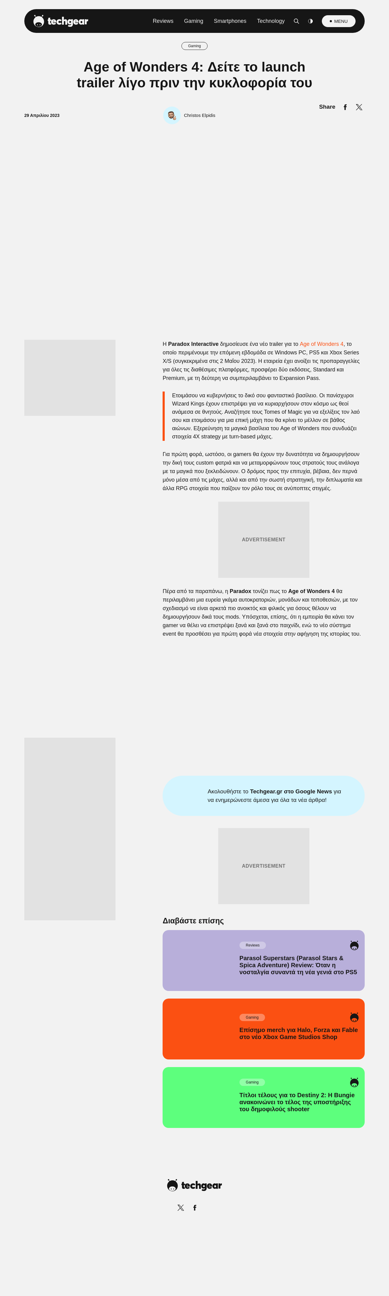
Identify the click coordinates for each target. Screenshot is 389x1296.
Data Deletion (160, 793)
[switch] (270, 621)
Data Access (194, 793)
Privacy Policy (228, 793)
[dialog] (194, 648)
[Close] (299, 503)
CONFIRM (150, 772)
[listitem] (194, 607)
